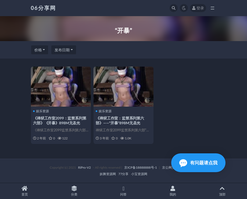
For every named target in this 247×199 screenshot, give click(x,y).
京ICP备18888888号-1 (140, 168)
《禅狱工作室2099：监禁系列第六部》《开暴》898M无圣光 (60, 120)
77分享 (124, 174)
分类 (74, 191)
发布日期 (62, 50)
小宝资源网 (139, 174)
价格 (38, 50)
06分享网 (43, 8)
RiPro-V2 (84, 168)
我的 (173, 191)
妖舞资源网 (108, 174)
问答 (123, 191)
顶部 (222, 191)
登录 (198, 8)
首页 (24, 191)
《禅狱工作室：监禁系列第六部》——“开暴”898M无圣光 (120, 120)
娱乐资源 (41, 111)
